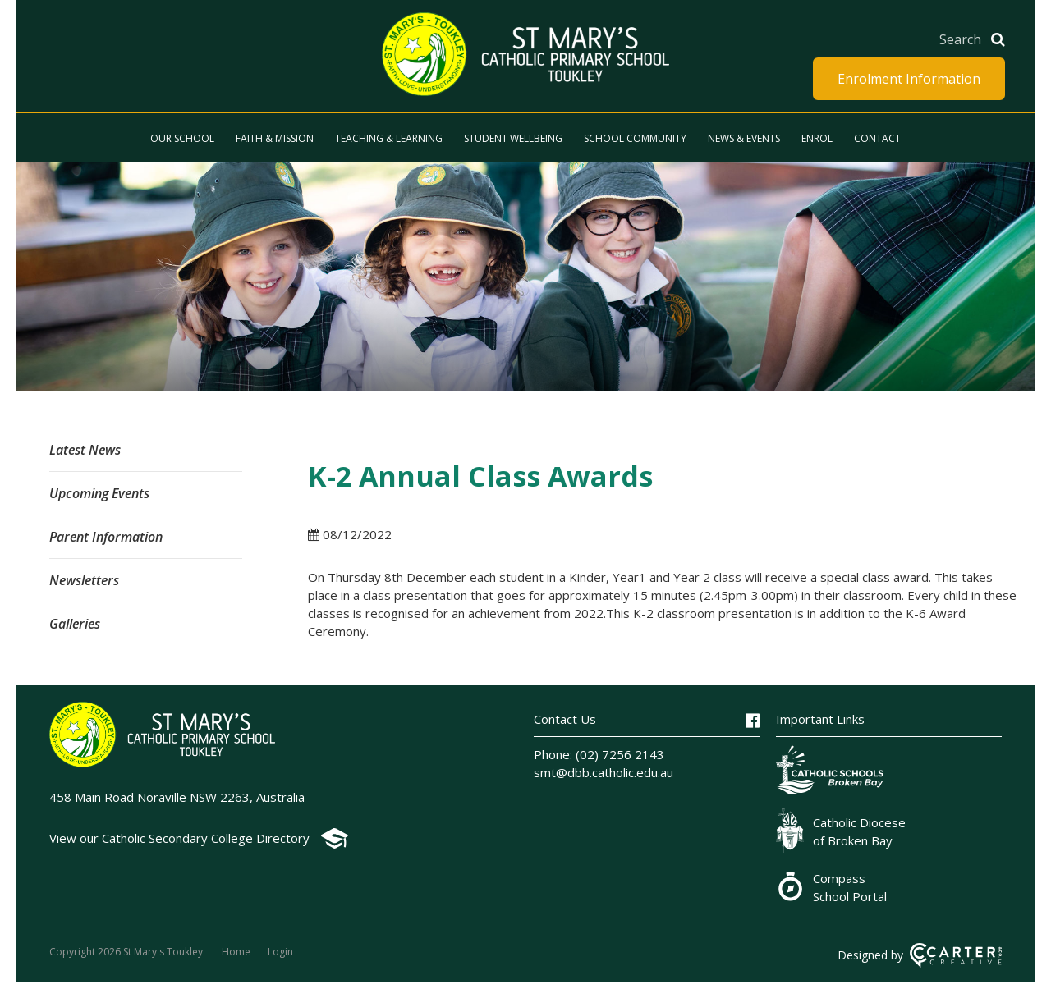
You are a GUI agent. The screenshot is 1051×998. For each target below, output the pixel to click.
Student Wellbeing (513, 138)
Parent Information (106, 537)
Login (280, 952)
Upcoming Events (99, 493)
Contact (877, 138)
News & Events (744, 138)
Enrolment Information (909, 79)
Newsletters (84, 580)
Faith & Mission (275, 138)
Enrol (817, 138)
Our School (182, 138)
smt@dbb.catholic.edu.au (603, 772)
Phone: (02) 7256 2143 (599, 754)
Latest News (85, 450)
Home (236, 952)
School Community (635, 138)
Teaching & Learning (389, 138)
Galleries (74, 624)
